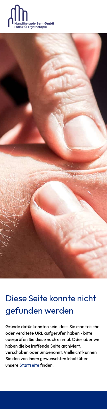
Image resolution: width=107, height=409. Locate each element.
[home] (29, 17)
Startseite (29, 365)
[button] (96, 16)
